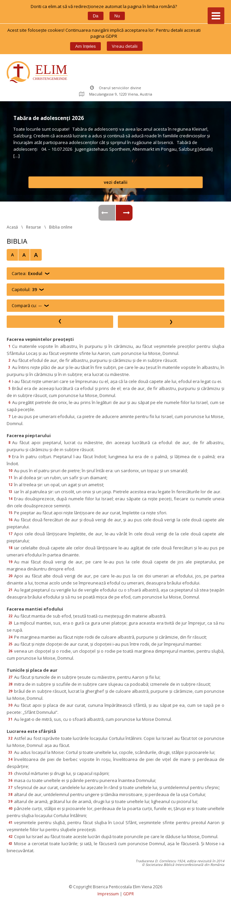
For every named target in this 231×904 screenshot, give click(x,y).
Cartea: (27, 273)
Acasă (12, 227)
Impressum (108, 894)
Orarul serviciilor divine (115, 87)
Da (95, 15)
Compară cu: (27, 305)
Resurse (33, 227)
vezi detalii (116, 182)
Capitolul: (24, 289)
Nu (117, 15)
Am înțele (85, 46)
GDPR (128, 894)
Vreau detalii (125, 46)
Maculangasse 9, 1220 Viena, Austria (115, 94)
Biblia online (60, 227)
